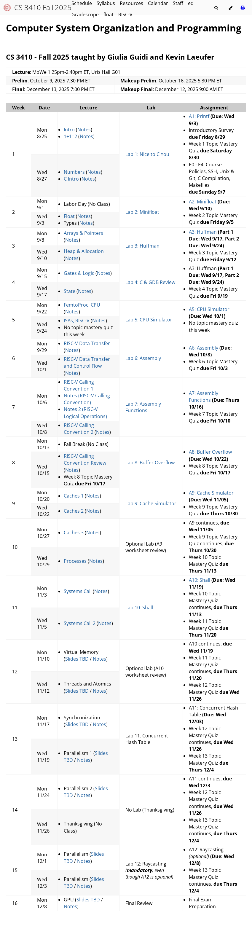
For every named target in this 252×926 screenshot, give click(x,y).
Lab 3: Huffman (142, 246)
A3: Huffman (203, 232)
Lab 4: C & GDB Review (150, 282)
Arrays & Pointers (83, 233)
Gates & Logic (79, 273)
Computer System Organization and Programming (123, 27)
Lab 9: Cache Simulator (150, 503)
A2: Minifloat (203, 201)
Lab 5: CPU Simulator (148, 319)
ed (191, 3)
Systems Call (78, 591)
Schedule (81, 3)
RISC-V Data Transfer (87, 343)
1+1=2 (70, 136)
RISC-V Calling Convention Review (85, 459)
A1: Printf (199, 116)
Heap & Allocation (84, 251)
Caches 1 (74, 496)
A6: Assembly (203, 348)
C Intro (71, 179)
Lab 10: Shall (139, 607)
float (108, 14)
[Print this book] (243, 7)
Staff (178, 3)
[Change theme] (230, 8)
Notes (84, 129)
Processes (75, 561)
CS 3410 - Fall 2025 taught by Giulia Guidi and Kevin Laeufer (110, 57)
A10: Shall (199, 580)
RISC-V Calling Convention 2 (79, 428)
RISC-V (125, 14)
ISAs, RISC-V (77, 320)
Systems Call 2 (79, 623)
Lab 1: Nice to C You (147, 154)
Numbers (74, 172)
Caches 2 (74, 511)
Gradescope (85, 14)
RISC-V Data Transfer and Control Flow (87, 362)
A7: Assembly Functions (203, 396)
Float (69, 216)
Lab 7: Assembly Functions (143, 407)
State (69, 291)
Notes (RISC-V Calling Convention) (87, 399)
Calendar (158, 3)
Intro (69, 129)
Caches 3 (74, 532)
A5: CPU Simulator (209, 309)
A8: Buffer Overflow (210, 452)
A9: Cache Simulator (211, 493)
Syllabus (106, 3)
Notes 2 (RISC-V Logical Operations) (85, 412)
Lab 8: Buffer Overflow (150, 462)
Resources (131, 3)
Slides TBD (77, 659)
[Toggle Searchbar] (216, 8)
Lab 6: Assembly (143, 358)
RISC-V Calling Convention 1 (79, 385)
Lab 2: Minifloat (142, 212)
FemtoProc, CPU (82, 305)
